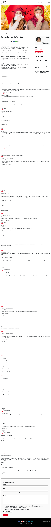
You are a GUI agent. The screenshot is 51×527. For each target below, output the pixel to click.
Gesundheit (23, 30)
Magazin (20, 30)
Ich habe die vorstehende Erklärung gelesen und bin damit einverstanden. (17, 509)
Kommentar (4, 494)
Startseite (16, 30)
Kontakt (2, 519)
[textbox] (25, 500)
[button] (11, 41)
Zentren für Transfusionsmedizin (33, 519)
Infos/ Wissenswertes (38, 49)
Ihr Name (4, 484)
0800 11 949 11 (5, 521)
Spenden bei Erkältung (39, 52)
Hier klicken (8, 512)
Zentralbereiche (22, 519)
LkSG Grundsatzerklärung (46, 519)
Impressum (8, 519)
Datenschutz (15, 519)
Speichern (5, 514)
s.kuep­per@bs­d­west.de (12, 288)
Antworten (2, 86)
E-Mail (4, 488)
